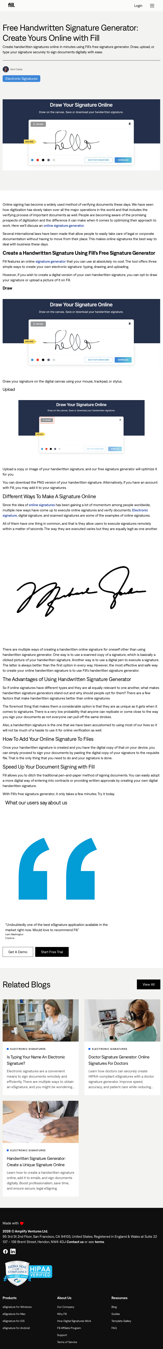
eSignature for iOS (14, 1320)
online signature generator (64, 225)
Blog (114, 1306)
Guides (115, 1313)
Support (62, 1335)
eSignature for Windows (17, 1306)
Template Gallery (121, 1320)
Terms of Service (67, 1342)
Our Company (65, 1306)
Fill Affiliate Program (69, 1327)
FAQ (114, 1327)
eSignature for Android (16, 1327)
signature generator (51, 261)
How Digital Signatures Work (74, 1320)
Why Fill (62, 1313)
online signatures (42, 505)
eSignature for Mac (14, 1313)
